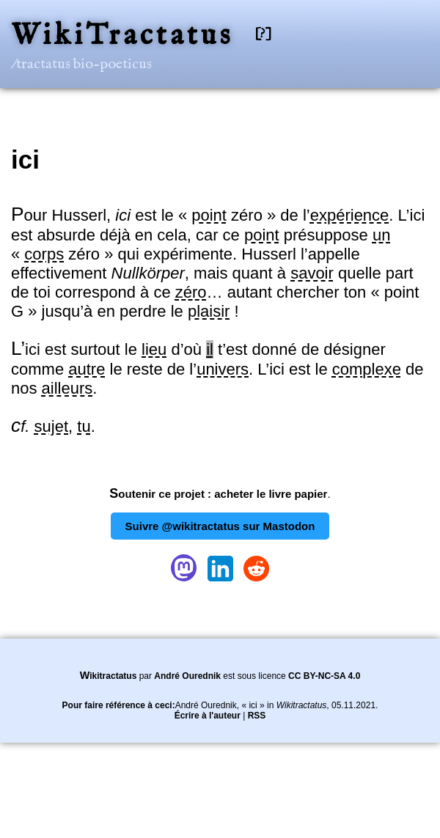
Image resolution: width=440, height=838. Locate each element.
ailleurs (67, 388)
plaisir (209, 311)
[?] (263, 34)
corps (44, 254)
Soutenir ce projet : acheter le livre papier (218, 494)
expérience (349, 215)
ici (25, 159)
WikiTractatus (122, 36)
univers (223, 369)
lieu (154, 349)
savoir (312, 273)
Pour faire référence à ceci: (118, 705)
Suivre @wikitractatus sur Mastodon (220, 526)
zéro (191, 292)
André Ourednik (187, 676)
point (209, 215)
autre (86, 369)
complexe (366, 369)
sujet (51, 426)
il (209, 349)
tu (83, 426)
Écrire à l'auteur (208, 715)
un (381, 235)
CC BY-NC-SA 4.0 (324, 676)
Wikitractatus (108, 676)
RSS (257, 715)
